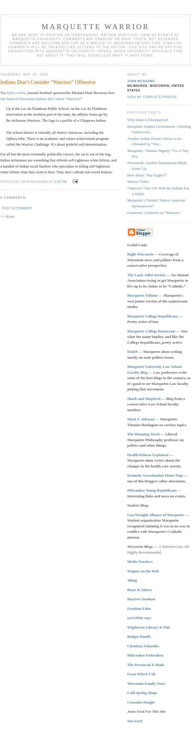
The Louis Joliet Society (146, 275)
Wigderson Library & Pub (148, 627)
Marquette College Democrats (151, 331)
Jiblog (132, 580)
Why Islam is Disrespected (147, 120)
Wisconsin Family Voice (146, 683)
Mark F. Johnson (141, 419)
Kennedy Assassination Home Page (155, 475)
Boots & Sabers (139, 590)
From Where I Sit (141, 674)
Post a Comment (17, 208)
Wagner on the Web (143, 571)
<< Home (7, 216)
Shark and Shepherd (143, 398)
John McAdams (141, 81)
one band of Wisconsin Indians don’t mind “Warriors (40, 99)
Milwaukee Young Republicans (152, 490)
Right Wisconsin (140, 254)
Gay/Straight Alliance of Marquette (155, 515)
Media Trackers (140, 561)
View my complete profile (152, 97)
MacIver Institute (141, 599)
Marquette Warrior (96, 26)
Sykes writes (15, 93)
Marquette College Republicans (152, 316)
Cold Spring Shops (142, 693)
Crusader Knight (141, 702)
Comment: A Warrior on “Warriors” (154, 212)
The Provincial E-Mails (145, 665)
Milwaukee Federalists (145, 655)
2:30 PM (60, 181)
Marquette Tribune (142, 295)
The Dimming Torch (143, 434)
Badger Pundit (139, 636)
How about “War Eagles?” (147, 175)
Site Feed (134, 721)
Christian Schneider (143, 646)
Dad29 (132, 351)
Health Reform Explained (147, 455)
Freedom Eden (139, 608)
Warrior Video (138, 181)
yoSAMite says (139, 618)
